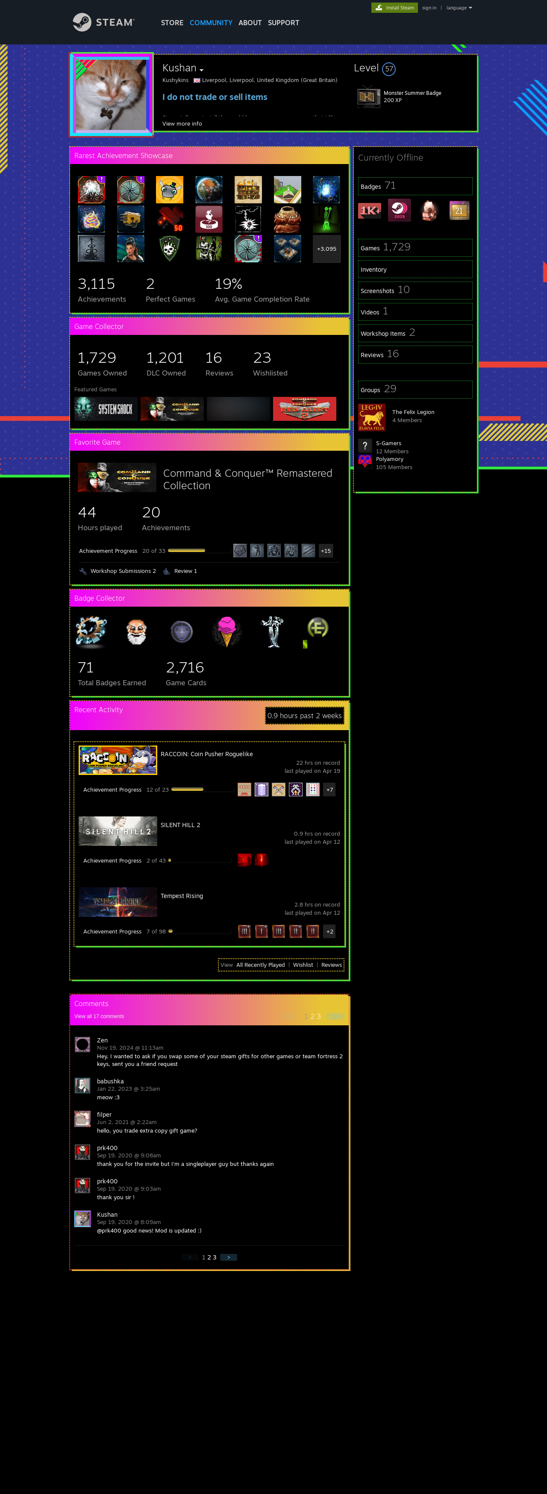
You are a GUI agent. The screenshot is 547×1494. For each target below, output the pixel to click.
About (250, 22)
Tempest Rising (182, 895)
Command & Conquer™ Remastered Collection (247, 479)
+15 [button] (326, 550)
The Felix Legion (413, 411)
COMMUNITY (211, 22)
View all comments (99, 1016)
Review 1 (185, 570)
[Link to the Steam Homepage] (110, 29)
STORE (172, 22)
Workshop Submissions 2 (123, 570)
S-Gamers (388, 443)
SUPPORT (284, 22)
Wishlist (303, 964)
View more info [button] (182, 123)
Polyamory (389, 458)
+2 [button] (329, 931)
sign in (429, 8)
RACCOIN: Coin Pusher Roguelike (207, 753)
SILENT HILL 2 (180, 824)
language (457, 8)
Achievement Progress (108, 550)
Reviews (331, 964)
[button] (415, 67)
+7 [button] (329, 789)
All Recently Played (260, 964)
